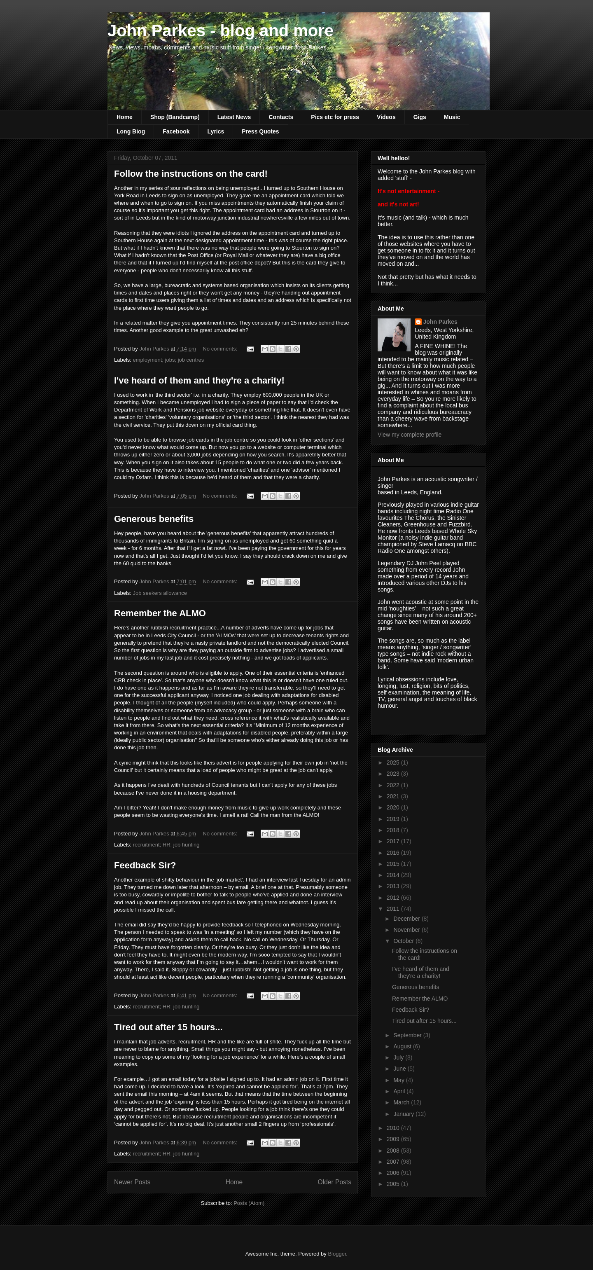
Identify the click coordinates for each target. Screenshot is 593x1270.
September (408, 1035)
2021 (394, 796)
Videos (386, 117)
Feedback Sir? (145, 865)
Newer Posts (132, 1182)
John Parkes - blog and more (220, 30)
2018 (394, 830)
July (399, 1057)
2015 (394, 864)
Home (125, 117)
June (400, 1068)
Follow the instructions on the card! (191, 173)
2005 (394, 1184)
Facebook (176, 131)
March (402, 1102)
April (399, 1091)
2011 (394, 908)
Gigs (419, 117)
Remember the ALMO (160, 613)
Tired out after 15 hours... (168, 1027)
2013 (394, 886)
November (407, 929)
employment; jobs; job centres (168, 360)
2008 (394, 1150)
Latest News (234, 117)
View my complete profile (409, 434)
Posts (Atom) (248, 1203)
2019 (394, 819)
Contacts (280, 117)
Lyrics (216, 131)
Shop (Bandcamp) (175, 117)
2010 (394, 1128)
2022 (394, 785)
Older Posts (334, 1182)
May (399, 1080)
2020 (394, 807)
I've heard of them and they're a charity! (199, 380)
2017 (394, 841)
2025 (394, 762)
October (404, 941)
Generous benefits (154, 519)
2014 (394, 875)
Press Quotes (260, 131)
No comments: (220, 349)
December (407, 918)
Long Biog (131, 131)
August (403, 1046)
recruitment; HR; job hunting (166, 845)
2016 (394, 852)
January (404, 1114)
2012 (394, 897)
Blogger (337, 1254)
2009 (394, 1139)
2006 (394, 1172)
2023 (394, 773)
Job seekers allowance (160, 593)
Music (452, 117)
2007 (394, 1161)
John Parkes (440, 321)
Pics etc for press (335, 117)
